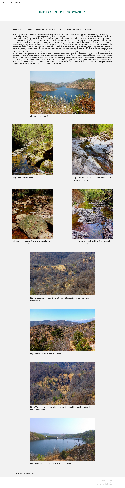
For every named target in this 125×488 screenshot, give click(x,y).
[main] (62, 10)
